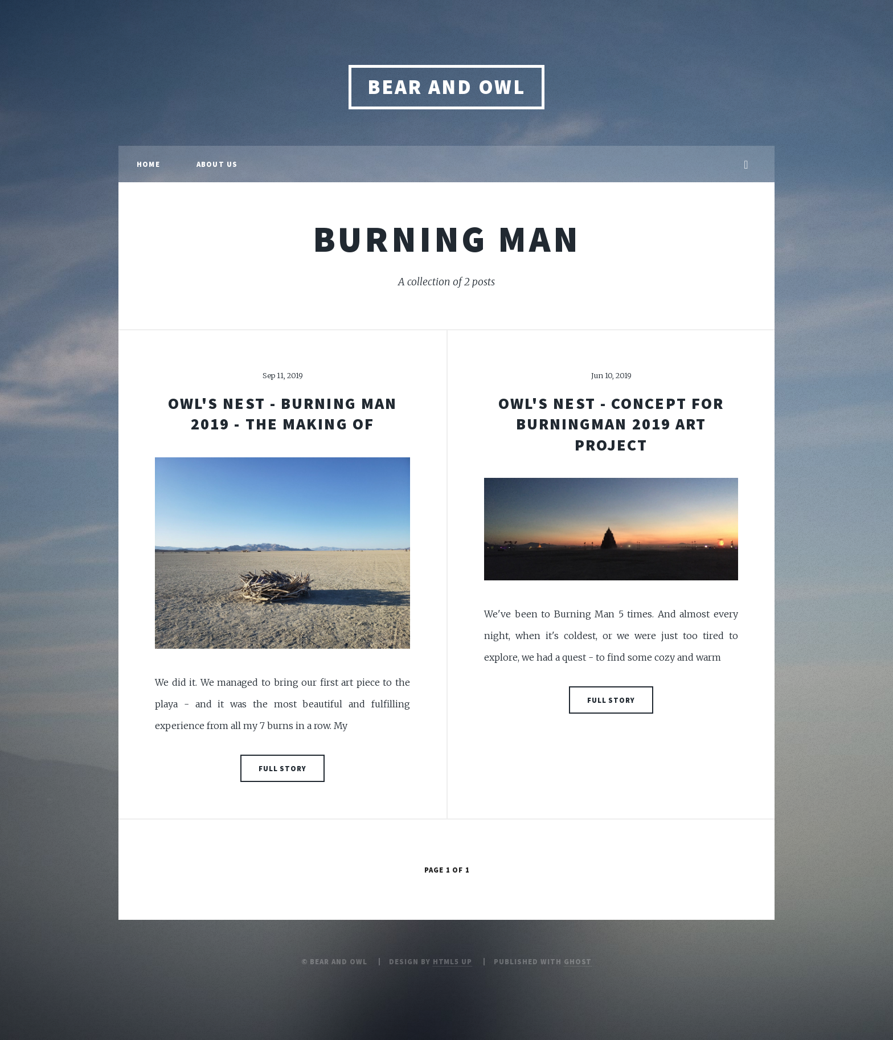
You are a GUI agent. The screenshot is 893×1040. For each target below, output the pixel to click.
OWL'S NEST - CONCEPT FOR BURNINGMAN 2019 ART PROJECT (611, 424)
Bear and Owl (446, 87)
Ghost (578, 961)
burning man (447, 238)
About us (217, 164)
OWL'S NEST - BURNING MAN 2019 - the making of (282, 413)
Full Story (283, 768)
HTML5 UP (453, 961)
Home (148, 164)
